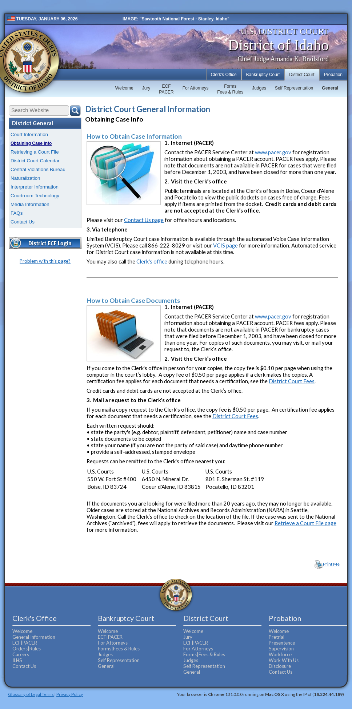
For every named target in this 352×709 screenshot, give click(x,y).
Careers (20, 654)
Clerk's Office (224, 74)
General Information (33, 637)
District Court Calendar (35, 160)
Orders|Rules (26, 648)
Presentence (282, 643)
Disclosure (280, 666)
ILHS (17, 660)
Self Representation (294, 88)
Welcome (124, 88)
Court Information (29, 134)
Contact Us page (144, 220)
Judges (259, 88)
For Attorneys (195, 88)
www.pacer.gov (273, 152)
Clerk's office (151, 261)
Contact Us (23, 222)
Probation (333, 74)
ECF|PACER (24, 643)
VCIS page (225, 245)
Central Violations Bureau (38, 169)
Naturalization (25, 178)
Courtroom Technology (35, 195)
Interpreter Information (35, 187)
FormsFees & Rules (230, 89)
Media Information (30, 204)
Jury (146, 88)
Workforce (280, 654)
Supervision (281, 648)
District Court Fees (292, 381)
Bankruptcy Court (263, 74)
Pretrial (276, 637)
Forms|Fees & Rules (119, 648)
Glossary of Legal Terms (31, 694)
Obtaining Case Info (31, 143)
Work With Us (284, 660)
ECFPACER (166, 89)
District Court (301, 74)
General (330, 88)
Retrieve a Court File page (305, 523)
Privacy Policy (69, 694)
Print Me (331, 564)
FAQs (17, 213)
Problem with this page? (45, 261)
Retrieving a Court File (35, 152)
